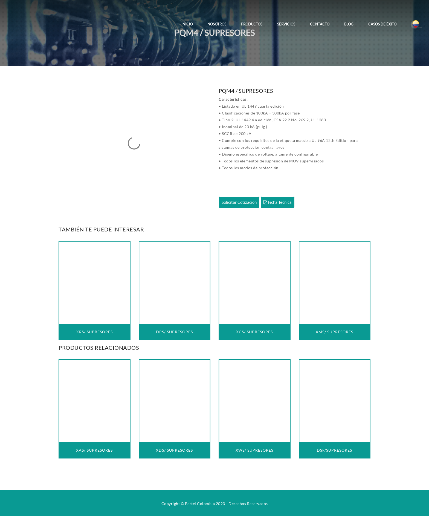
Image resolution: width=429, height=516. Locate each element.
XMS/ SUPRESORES (334, 331)
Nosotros (216, 24)
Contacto (319, 24)
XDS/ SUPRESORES (174, 450)
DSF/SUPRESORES (334, 450)
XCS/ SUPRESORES (254, 331)
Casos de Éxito (382, 24)
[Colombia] (416, 20)
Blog (348, 24)
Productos (251, 24)
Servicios (286, 24)
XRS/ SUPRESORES (94, 331)
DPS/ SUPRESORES (174, 331)
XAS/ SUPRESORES (94, 450)
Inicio (187, 24)
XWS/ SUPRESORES (254, 450)
